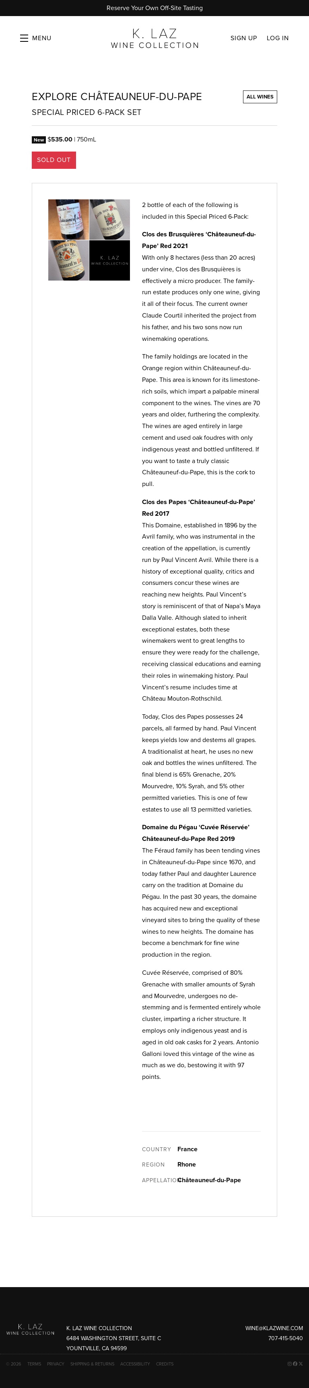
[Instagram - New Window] (290, 1364)
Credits (164, 1364)
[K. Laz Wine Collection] (30, 1329)
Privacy (55, 1364)
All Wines (260, 97)
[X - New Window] (301, 1364)
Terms (34, 1364)
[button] (36, 38)
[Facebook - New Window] (295, 1364)
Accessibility (135, 1364)
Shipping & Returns (92, 1364)
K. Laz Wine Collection (154, 38)
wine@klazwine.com (274, 1328)
